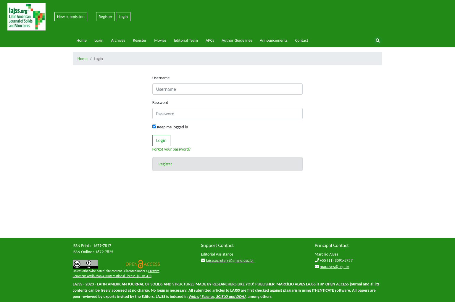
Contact (301, 40)
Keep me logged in (170, 127)
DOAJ (241, 296)
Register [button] (165, 164)
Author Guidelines (237, 40)
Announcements (273, 40)
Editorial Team (186, 40)
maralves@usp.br (334, 266)
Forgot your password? (171, 149)
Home (82, 40)
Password (160, 102)
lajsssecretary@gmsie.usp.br (230, 260)
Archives (118, 40)
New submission (71, 16)
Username (161, 77)
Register (105, 16)
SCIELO (222, 296)
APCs (210, 40)
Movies (160, 40)
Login (123, 16)
